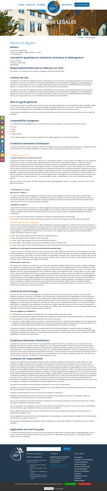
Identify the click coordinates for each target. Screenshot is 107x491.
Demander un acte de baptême (83, 459)
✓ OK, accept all (70, 484)
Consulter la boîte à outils (82, 466)
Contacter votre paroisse (58, 467)
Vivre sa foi (30, 5)
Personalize (49, 488)
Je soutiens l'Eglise (82, 5)
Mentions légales (79, 480)
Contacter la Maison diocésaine (59, 465)
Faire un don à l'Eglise (80, 469)
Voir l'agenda (78, 457)
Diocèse (21, 5)
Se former (41, 5)
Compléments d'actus (80, 476)
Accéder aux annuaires (81, 462)
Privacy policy (59, 488)
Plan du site (77, 478)
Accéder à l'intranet (80, 464)
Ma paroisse (67, 5)
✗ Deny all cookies (84, 484)
